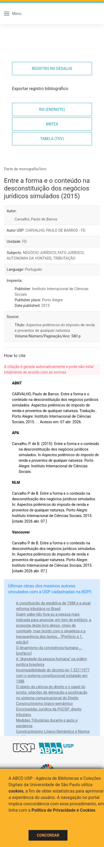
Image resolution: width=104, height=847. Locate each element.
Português (33, 269)
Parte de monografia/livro (25, 169)
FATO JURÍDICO (70, 253)
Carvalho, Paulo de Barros (36, 219)
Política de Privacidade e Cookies (63, 810)
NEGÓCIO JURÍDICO (39, 253)
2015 (45, 305)
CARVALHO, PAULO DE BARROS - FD (56, 230)
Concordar (48, 835)
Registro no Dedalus (52, 68)
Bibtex (52, 124)
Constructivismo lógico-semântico (44, 703)
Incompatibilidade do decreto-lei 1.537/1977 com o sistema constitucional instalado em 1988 (52, 675)
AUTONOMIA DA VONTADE (29, 258)
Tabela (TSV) (52, 139)
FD (24, 241)
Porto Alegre (52, 300)
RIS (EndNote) (52, 109)
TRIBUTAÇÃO (64, 258)
